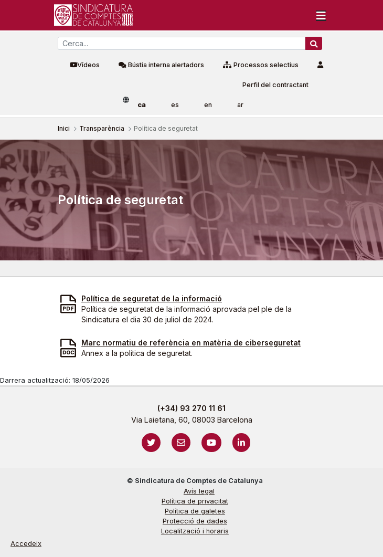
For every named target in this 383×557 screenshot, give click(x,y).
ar (240, 105)
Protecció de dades (195, 521)
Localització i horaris (195, 531)
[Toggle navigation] (321, 15)
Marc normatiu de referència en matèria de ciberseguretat (191, 342)
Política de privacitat (195, 501)
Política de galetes (195, 511)
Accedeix (25, 544)
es (175, 105)
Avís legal (199, 491)
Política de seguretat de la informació (151, 298)
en (208, 105)
